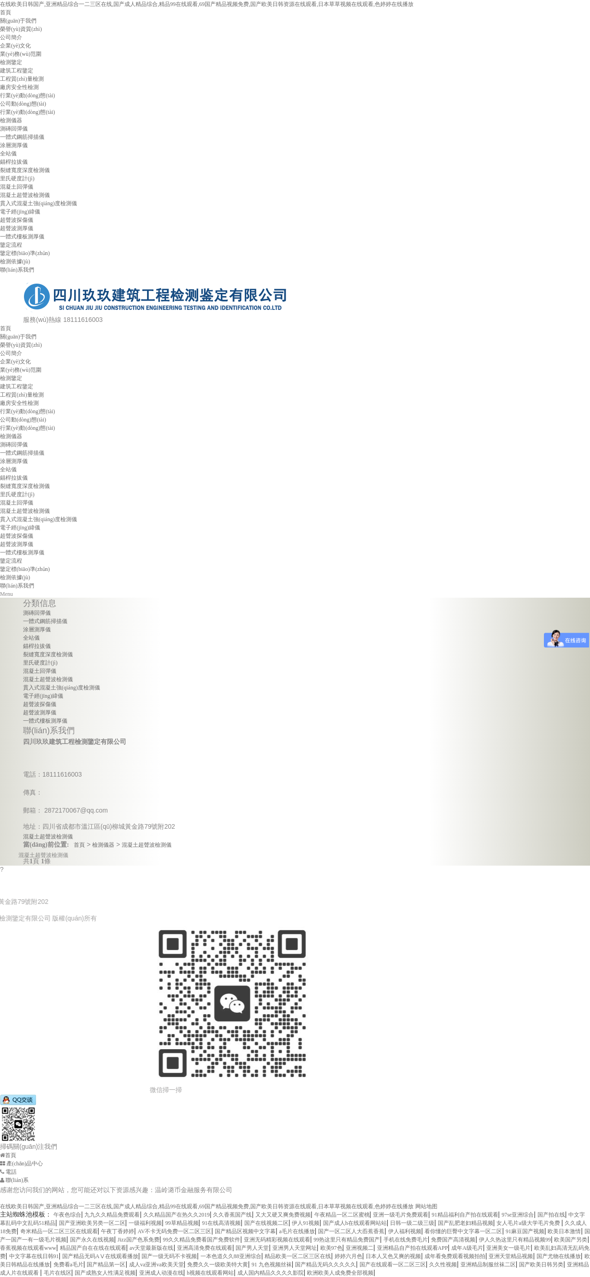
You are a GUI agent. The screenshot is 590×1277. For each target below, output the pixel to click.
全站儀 (8, 153)
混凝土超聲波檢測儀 (25, 195)
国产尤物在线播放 (559, 1256)
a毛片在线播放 (296, 1231)
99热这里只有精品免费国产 (346, 1239)
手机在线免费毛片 (406, 1239)
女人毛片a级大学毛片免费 (528, 1223)
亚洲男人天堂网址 (294, 1248)
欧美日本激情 (564, 1231)
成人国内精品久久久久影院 (270, 1273)
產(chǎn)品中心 (21, 1163)
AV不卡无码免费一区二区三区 (175, 1231)
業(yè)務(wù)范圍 (20, 54)
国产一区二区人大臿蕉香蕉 (351, 1231)
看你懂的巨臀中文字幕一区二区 (463, 1231)
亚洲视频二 (359, 1248)
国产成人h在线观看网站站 (355, 1223)
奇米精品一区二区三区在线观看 (59, 1231)
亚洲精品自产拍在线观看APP (412, 1248)
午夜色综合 (67, 1215)
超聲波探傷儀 (16, 220)
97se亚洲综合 (518, 1215)
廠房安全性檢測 (19, 87)
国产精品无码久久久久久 (325, 1264)
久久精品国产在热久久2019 (176, 1215)
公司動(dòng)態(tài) (23, 104)
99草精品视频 (182, 1223)
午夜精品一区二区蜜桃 (342, 1215)
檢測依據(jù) (15, 261)
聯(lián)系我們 (17, 270)
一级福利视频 (145, 1223)
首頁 (5, 12)
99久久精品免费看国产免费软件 (201, 1239)
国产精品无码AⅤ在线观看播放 (100, 1256)
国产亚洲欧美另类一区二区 (92, 1223)
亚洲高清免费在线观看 (204, 1248)
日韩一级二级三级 (412, 1223)
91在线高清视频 (221, 1223)
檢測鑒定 (11, 62)
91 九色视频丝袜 (272, 1264)
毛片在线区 (57, 1273)
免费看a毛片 (68, 1264)
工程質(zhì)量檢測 (22, 79)
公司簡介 (11, 37)
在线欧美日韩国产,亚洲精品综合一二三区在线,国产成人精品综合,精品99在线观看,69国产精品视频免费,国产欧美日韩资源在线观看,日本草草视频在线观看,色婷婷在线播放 (206, 4)
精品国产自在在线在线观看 (93, 1248)
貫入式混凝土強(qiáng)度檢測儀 (38, 203)
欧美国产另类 (570, 1239)
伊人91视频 (305, 1223)
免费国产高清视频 (453, 1239)
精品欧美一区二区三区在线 (298, 1256)
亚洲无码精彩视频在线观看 (277, 1239)
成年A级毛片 (467, 1248)
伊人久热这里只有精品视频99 (515, 1239)
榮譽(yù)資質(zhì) (21, 29)
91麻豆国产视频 (525, 1231)
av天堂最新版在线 (151, 1248)
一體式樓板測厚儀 (22, 236)
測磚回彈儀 (14, 128)
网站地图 (426, 1206)
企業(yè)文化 (15, 45)
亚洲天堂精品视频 (511, 1256)
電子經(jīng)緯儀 (20, 211)
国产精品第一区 (106, 1264)
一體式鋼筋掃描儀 (22, 137)
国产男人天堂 (252, 1248)
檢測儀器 (11, 120)
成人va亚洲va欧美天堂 (156, 1264)
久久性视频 (443, 1264)
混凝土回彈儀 (16, 187)
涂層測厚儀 (14, 145)
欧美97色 (331, 1248)
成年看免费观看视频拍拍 (455, 1256)
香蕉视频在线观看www (28, 1248)
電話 (8, 1172)
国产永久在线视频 (92, 1239)
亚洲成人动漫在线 (161, 1273)
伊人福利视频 (404, 1231)
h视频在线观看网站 (210, 1273)
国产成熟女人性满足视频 (105, 1273)
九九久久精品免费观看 (112, 1215)
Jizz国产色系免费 (138, 1239)
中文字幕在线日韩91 (34, 1256)
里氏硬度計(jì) (17, 178)
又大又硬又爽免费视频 (283, 1215)
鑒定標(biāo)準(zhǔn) (25, 253)
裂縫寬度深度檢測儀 (25, 170)
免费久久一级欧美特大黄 (217, 1264)
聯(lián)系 (14, 1180)
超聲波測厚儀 (16, 228)
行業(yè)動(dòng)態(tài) (27, 95)
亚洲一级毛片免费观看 (400, 1215)
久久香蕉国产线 (232, 1215)
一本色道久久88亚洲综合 (231, 1256)
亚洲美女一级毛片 (508, 1248)
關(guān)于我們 (18, 21)
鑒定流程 (11, 245)
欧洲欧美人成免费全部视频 (340, 1273)
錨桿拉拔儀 (14, 162)
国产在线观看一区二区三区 (393, 1264)
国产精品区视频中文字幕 (245, 1231)
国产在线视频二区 (266, 1223)
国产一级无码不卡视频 (169, 1256)
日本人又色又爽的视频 (393, 1256)
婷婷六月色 (348, 1256)
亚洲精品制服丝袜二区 (488, 1264)
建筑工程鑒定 (16, 70)
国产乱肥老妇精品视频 (465, 1223)
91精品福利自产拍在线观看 (465, 1215)
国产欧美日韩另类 (541, 1264)
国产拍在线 (551, 1215)
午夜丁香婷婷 (117, 1231)
